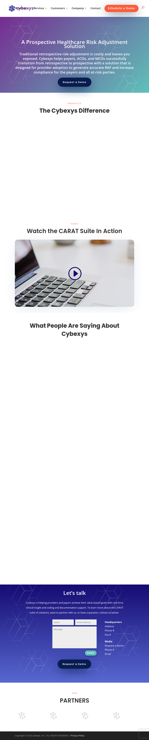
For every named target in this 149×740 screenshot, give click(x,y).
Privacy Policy (77, 735)
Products (21, 8)
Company (78, 8)
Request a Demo (74, 82)
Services (38, 8)
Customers (58, 8)
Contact (96, 8)
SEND (90, 652)
